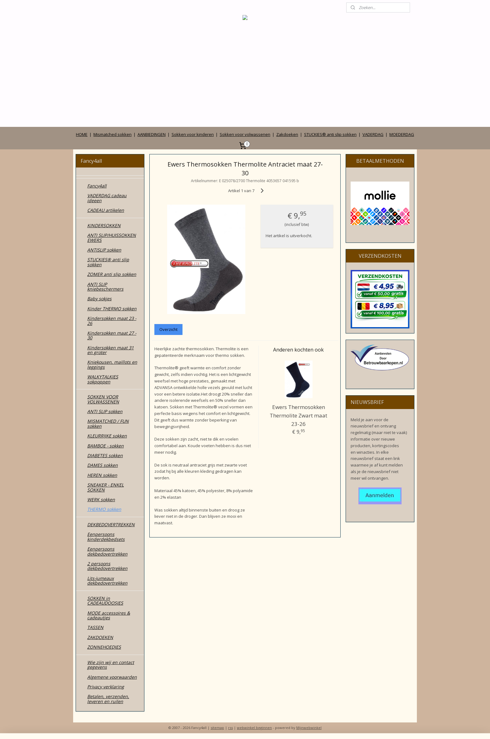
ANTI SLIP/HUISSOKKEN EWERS (111, 237)
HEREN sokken (102, 475)
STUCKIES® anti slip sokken (330, 134)
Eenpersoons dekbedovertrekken (107, 551)
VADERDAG (372, 134)
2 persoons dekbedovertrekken (107, 566)
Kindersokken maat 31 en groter (110, 350)
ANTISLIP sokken (104, 250)
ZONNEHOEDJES (104, 647)
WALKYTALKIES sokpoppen (102, 379)
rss (230, 727)
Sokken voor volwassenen (245, 134)
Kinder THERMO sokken (112, 309)
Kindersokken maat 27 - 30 (111, 335)
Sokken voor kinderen (193, 134)
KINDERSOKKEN (104, 225)
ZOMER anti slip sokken (111, 274)
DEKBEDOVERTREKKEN (111, 524)
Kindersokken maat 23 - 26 (111, 320)
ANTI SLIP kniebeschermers (105, 286)
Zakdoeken (287, 134)
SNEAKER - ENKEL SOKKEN (105, 487)
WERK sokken (101, 499)
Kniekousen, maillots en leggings (112, 364)
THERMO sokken (104, 509)
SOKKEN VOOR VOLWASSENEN (103, 399)
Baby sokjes (99, 299)
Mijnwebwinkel (309, 727)
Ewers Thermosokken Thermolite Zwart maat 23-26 (298, 415)
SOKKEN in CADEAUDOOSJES (105, 600)
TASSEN (95, 627)
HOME (82, 134)
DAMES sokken (102, 465)
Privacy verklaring (105, 687)
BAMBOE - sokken (105, 446)
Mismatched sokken (112, 134)
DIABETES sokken (105, 455)
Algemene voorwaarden (112, 677)
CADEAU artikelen (105, 210)
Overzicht (168, 329)
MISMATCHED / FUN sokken (108, 423)
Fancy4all (97, 186)
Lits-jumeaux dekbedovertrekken (107, 580)
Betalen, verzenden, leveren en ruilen (108, 698)
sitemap (217, 727)
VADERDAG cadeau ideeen (107, 197)
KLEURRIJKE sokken (107, 436)
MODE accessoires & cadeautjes (108, 615)
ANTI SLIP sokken (104, 411)
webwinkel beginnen (254, 727)
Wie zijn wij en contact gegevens (110, 664)
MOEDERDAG (401, 134)
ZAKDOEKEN (100, 637)
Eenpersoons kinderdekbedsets (106, 536)
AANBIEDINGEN (152, 134)
